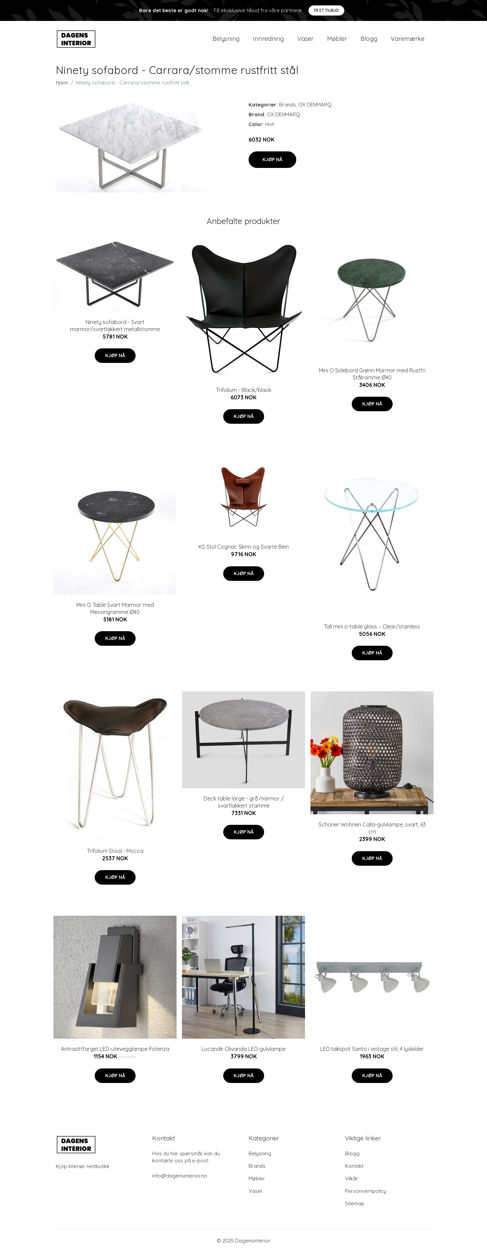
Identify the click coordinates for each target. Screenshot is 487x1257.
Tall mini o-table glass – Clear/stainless (372, 631)
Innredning (268, 41)
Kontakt (354, 1170)
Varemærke (407, 41)
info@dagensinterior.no (179, 1180)
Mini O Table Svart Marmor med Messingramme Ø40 (115, 613)
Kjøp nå (272, 164)
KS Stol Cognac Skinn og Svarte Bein (244, 551)
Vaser (305, 41)
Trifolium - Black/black (243, 394)
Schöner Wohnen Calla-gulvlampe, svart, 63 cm (372, 833)
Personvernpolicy (365, 1195)
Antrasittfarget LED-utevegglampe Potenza (115, 1053)
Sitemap (354, 1208)
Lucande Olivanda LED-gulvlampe (243, 1053)
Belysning (225, 41)
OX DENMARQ (314, 109)
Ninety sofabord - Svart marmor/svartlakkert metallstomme (115, 330)
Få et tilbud (326, 10)
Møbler (337, 41)
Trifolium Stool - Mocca (115, 855)
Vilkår (351, 1183)
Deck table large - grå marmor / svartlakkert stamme (244, 807)
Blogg (369, 41)
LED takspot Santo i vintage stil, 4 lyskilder (372, 1053)
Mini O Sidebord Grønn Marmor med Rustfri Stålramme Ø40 (372, 379)
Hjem (62, 87)
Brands (287, 109)
